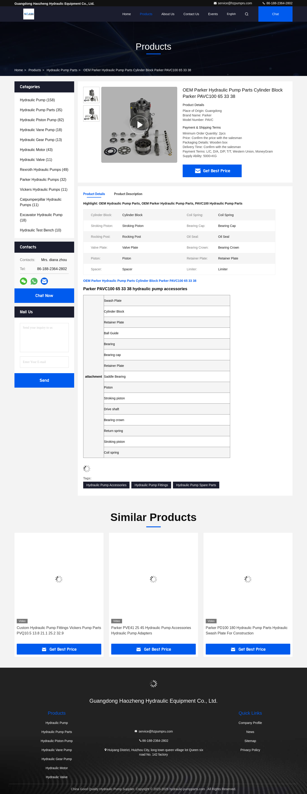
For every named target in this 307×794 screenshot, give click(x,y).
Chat (275, 14)
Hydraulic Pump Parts (62, 70)
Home (126, 14)
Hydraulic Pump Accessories (106, 485)
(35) (41, 110)
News (250, 732)
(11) (36, 160)
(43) (36, 150)
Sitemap (250, 741)
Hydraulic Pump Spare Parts (196, 485)
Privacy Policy (250, 750)
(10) (40, 230)
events (213, 14)
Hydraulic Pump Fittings (151, 485)
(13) (41, 140)
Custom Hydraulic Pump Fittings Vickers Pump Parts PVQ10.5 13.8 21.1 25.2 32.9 (59, 630)
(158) (37, 100)
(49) (44, 170)
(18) (41, 130)
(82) (42, 120)
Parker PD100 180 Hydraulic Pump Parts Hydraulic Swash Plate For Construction (247, 630)
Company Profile (250, 723)
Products (146, 14)
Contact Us (191, 14)
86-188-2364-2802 (277, 3)
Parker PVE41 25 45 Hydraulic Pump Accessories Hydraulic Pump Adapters (151, 630)
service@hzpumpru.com (233, 3)
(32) (43, 179)
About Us (168, 14)
